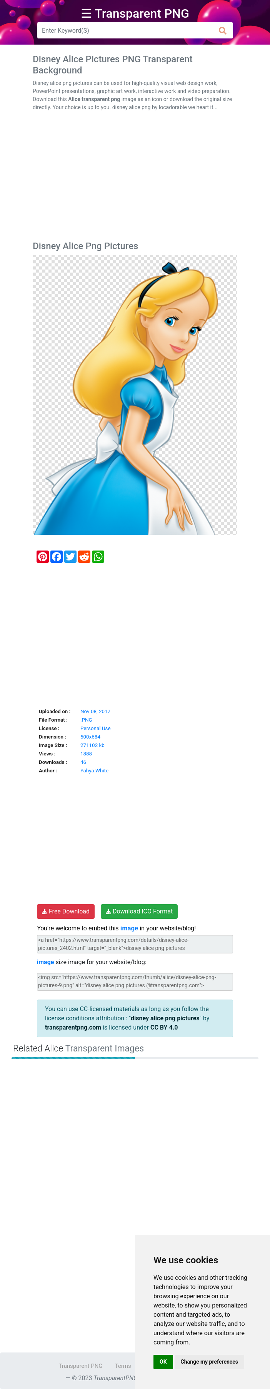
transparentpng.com (73, 1027)
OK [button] (163, 1362)
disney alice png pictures (165, 1018)
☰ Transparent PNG (135, 13)
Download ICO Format (139, 911)
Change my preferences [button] (209, 1362)
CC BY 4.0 (164, 1027)
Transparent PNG (80, 1365)
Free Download (66, 911)
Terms (123, 1365)
